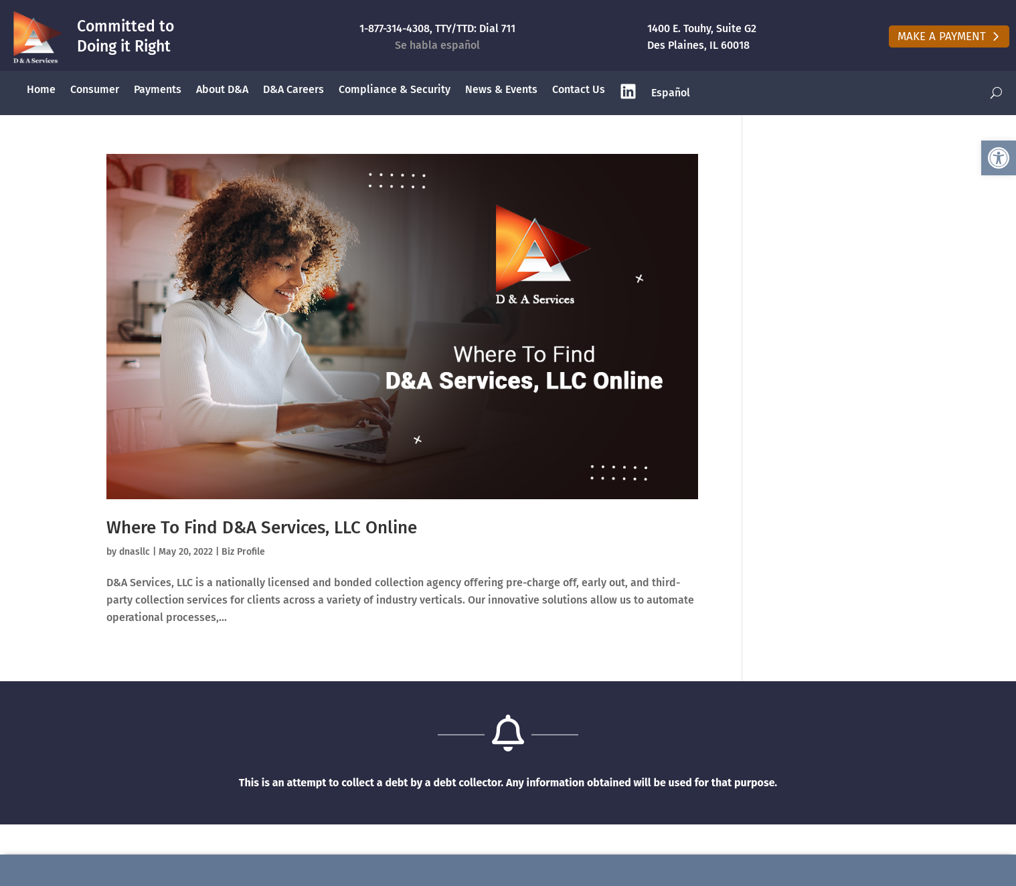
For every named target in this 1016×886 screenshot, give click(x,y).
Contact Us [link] (578, 89)
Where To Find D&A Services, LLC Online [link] (261, 527)
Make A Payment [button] (942, 36)
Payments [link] (157, 89)
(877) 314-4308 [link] (509, 870)
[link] (998, 158)
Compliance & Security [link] (394, 89)
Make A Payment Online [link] (171, 870)
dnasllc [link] (134, 551)
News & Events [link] (501, 89)
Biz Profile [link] (243, 551)
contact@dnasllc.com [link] (848, 870)
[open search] (996, 93)
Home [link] (41, 89)
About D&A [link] (222, 89)
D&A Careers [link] (293, 89)
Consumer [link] (94, 89)
